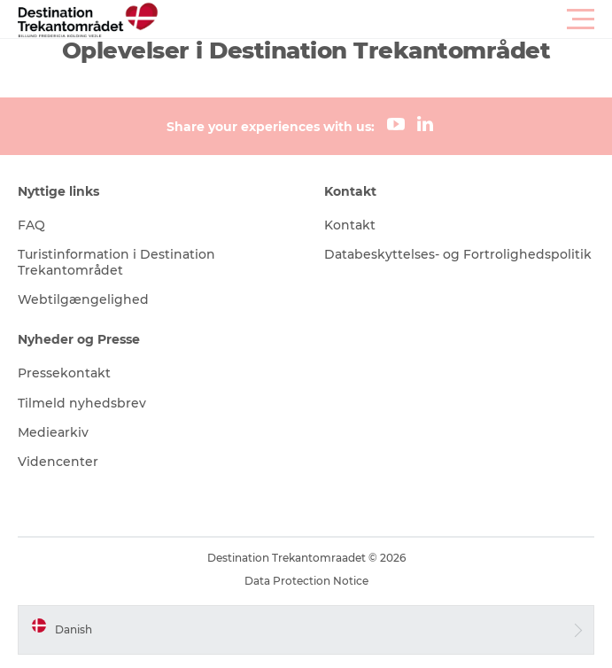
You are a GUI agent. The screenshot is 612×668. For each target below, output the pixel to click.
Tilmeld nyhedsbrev (82, 403)
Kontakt (350, 225)
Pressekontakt (64, 373)
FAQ (31, 225)
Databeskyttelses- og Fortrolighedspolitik (458, 254)
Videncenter (58, 462)
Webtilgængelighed (83, 299)
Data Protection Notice (306, 580)
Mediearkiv (53, 432)
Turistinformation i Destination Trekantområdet (116, 262)
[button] (385, 19)
